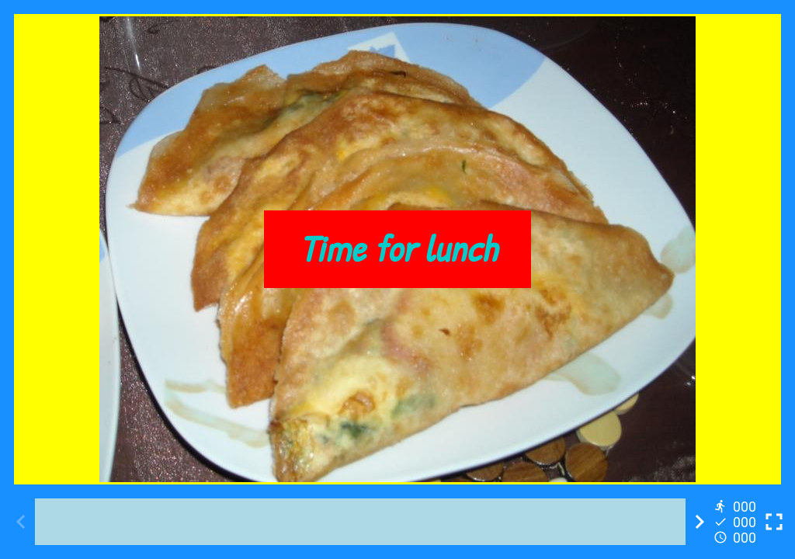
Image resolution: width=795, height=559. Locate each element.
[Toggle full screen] (774, 522)
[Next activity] (699, 522)
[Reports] (736, 521)
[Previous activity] (21, 522)
